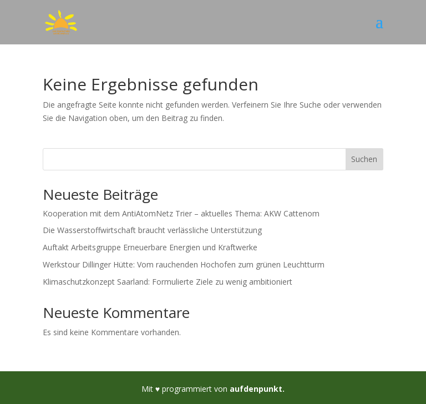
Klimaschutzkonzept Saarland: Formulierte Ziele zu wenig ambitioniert (167, 281)
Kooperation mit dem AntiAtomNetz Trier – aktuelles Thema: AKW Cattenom (181, 213)
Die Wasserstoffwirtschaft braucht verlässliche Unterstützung (152, 230)
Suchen (364, 159)
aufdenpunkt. (257, 388)
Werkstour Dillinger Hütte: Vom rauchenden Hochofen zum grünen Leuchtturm (183, 264)
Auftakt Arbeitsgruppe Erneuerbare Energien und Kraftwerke (150, 247)
